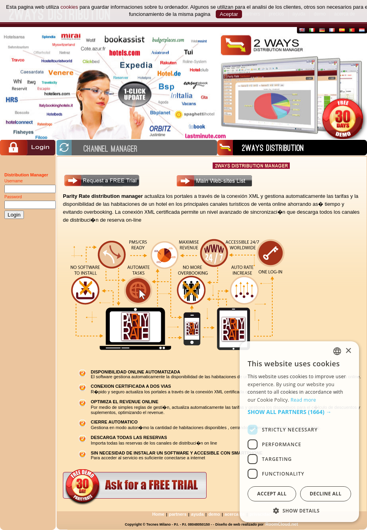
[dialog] (299, 431)
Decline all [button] (326, 493)
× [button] (348, 351)
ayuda (197, 514)
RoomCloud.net (281, 524)
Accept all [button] (272, 493)
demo (214, 514)
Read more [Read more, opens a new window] (303, 400)
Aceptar (229, 14)
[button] (299, 412)
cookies (69, 7)
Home (158, 514)
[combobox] (337, 351)
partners (178, 514)
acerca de (234, 514)
